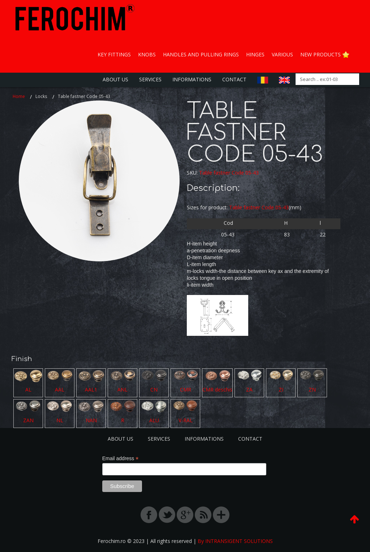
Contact (234, 79)
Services (150, 79)
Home (19, 96)
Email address (120, 458)
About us (115, 79)
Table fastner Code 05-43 (229, 172)
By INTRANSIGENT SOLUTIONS (235, 541)
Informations (191, 79)
